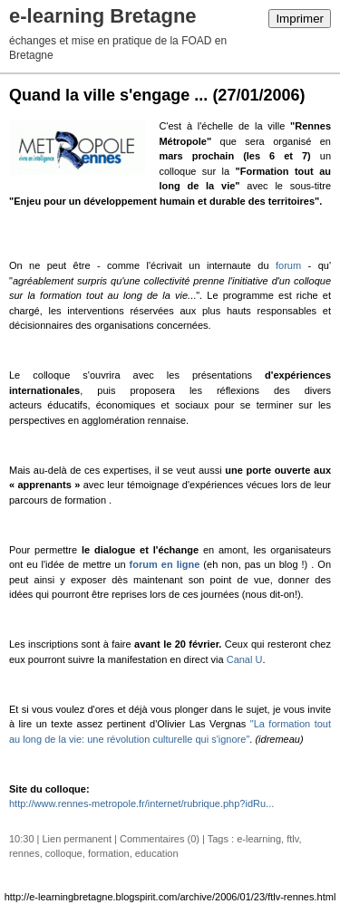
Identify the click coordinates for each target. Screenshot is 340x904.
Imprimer (300, 18)
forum (288, 265)
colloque (64, 853)
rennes (24, 853)
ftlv (292, 838)
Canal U (245, 659)
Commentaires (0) (159, 838)
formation (109, 853)
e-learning (259, 838)
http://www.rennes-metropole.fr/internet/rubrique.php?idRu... (141, 803)
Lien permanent (77, 838)
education (157, 853)
